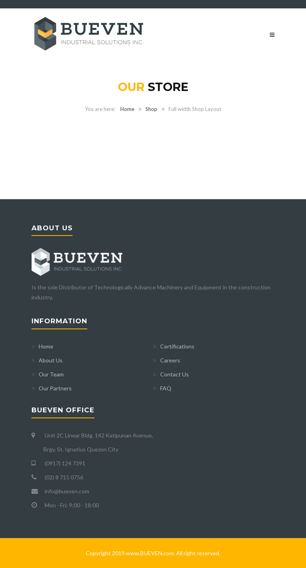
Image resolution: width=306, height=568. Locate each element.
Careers (170, 360)
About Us (51, 360)
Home (127, 109)
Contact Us (174, 374)
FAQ (165, 388)
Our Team (51, 374)
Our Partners (55, 388)
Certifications (177, 346)
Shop (151, 109)
